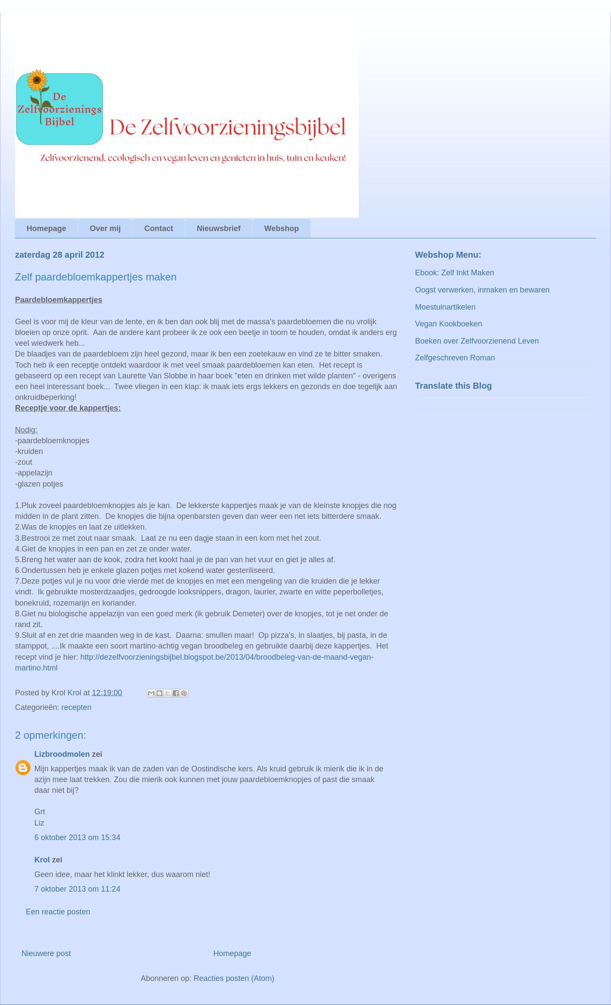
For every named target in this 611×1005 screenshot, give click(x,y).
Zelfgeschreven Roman (455, 357)
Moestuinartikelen (445, 307)
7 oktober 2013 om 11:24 (77, 889)
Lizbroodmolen (62, 754)
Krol (42, 860)
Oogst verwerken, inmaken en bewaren (482, 290)
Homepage (46, 228)
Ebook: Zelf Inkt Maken (454, 272)
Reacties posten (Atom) (234, 978)
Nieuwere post (46, 953)
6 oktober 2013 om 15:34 (77, 837)
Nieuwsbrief (219, 228)
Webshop (281, 228)
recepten (76, 707)
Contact (158, 228)
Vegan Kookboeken (448, 324)
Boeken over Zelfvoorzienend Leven (477, 341)
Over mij (105, 228)
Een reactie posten (58, 912)
